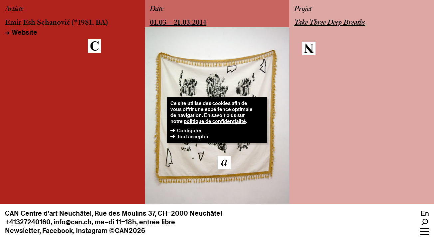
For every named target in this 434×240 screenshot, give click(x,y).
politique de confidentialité (215, 121)
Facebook (57, 230)
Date (156, 9)
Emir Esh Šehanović (37, 23)
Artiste (14, 9)
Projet (303, 9)
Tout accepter (192, 136)
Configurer (189, 130)
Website (24, 32)
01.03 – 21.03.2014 (178, 23)
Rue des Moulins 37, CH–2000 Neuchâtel (158, 213)
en (425, 213)
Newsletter (22, 230)
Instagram (92, 230)
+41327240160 (28, 222)
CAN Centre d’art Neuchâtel (48, 213)
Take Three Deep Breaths (329, 23)
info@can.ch (73, 222)
